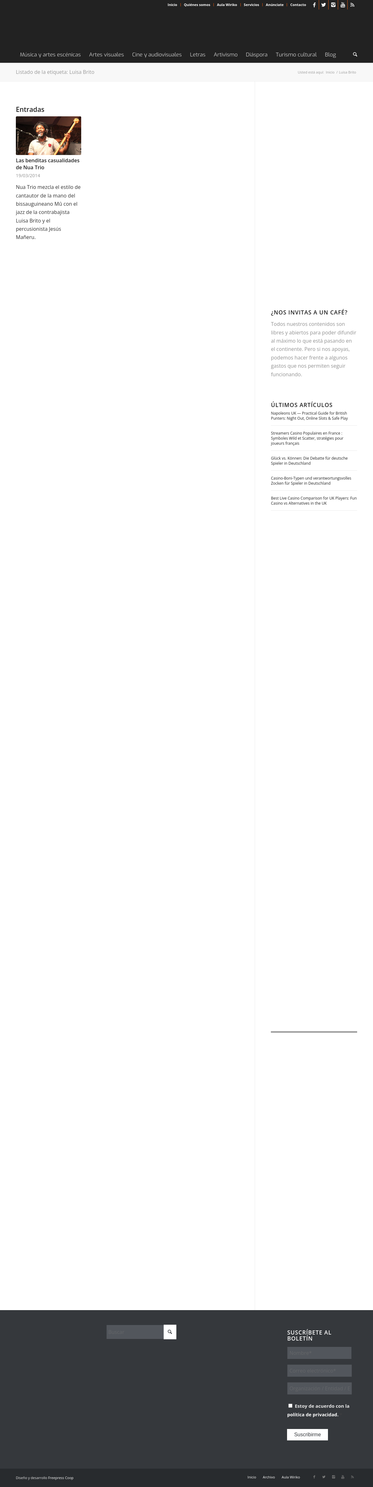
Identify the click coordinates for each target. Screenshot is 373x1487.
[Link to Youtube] (342, 5)
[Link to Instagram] (333, 5)
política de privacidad (312, 1414)
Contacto (298, 4)
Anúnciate (275, 4)
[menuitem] (173, 4)
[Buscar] (353, 55)
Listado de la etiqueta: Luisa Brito (55, 71)
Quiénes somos (197, 4)
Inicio (172, 4)
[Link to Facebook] (314, 5)
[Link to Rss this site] (352, 5)
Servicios (251, 4)
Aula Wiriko (227, 4)
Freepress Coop (61, 1477)
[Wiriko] (63, 28)
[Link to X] (323, 5)
